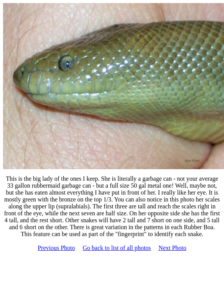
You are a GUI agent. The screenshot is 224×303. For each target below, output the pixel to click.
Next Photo (172, 248)
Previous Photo (56, 248)
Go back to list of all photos (117, 248)
